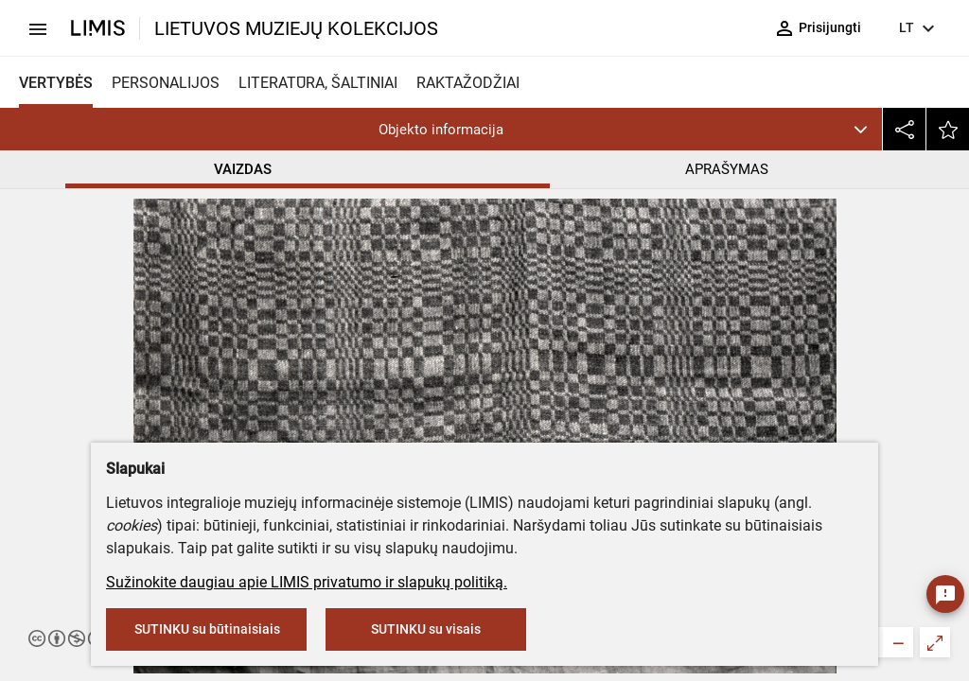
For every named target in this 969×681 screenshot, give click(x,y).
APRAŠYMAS (726, 169)
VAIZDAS (243, 169)
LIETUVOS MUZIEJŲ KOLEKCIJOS (296, 28)
